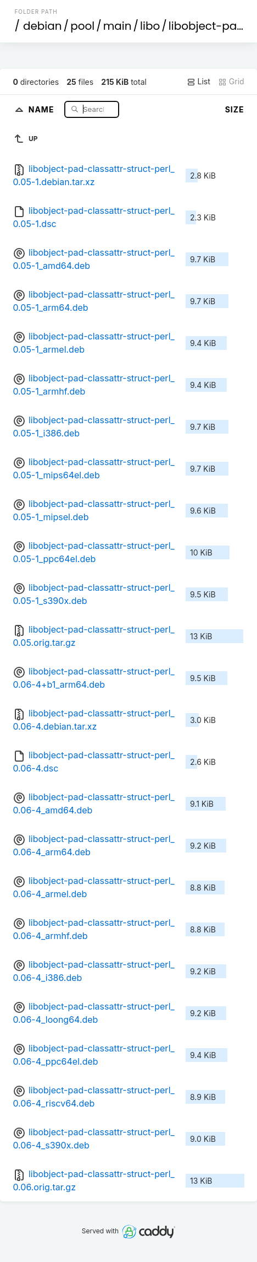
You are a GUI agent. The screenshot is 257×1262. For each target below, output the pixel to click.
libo (150, 26)
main (117, 26)
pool (82, 26)
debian (42, 26)
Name (43, 109)
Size (234, 109)
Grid (231, 82)
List (198, 82)
